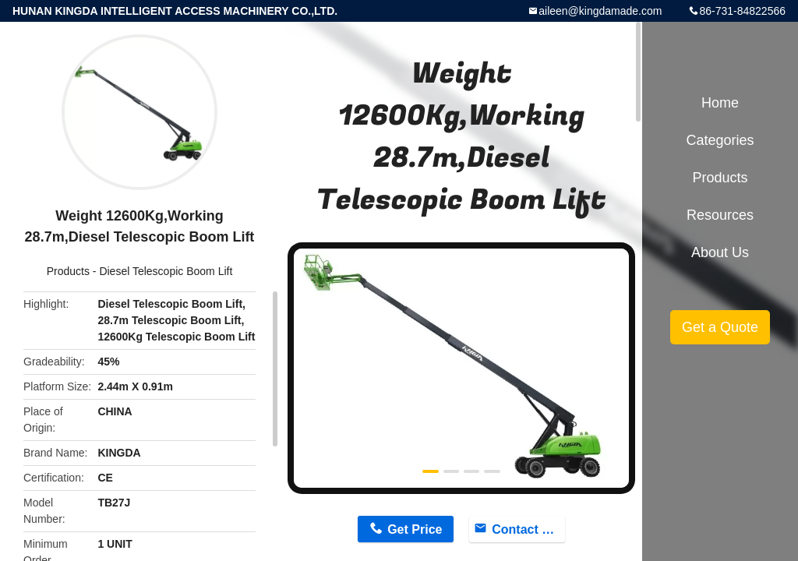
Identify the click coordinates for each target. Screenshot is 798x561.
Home (720, 103)
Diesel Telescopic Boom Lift (165, 271)
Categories (720, 140)
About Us (720, 252)
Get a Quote (720, 327)
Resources (720, 215)
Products (68, 271)
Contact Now (528, 529)
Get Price (414, 529)
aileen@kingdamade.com (600, 11)
